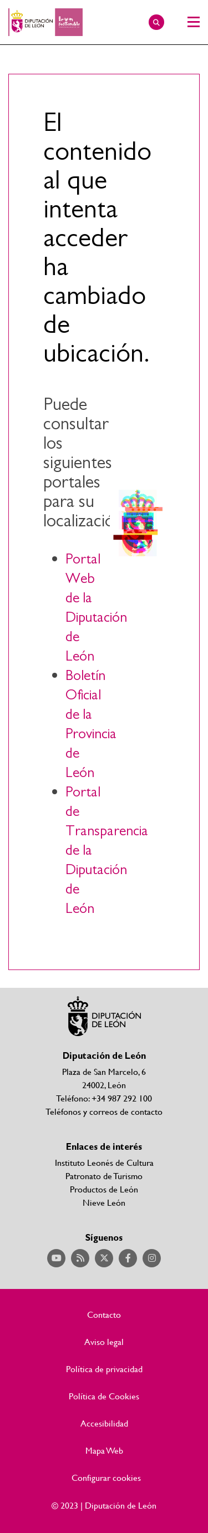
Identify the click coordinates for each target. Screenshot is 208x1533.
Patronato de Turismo (104, 1175)
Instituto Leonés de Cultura (104, 1162)
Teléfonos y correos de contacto (104, 1111)
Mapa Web (104, 1450)
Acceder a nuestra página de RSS (80, 1258)
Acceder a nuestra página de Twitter (104, 1258)
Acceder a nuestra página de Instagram (152, 1258)
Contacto (104, 1314)
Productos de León (104, 1188)
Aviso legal (104, 1341)
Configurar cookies (106, 1477)
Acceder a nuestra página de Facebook (128, 1258)
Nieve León (104, 1202)
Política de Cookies (104, 1396)
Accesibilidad (104, 1423)
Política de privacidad (104, 1368)
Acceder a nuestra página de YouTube (56, 1258)
